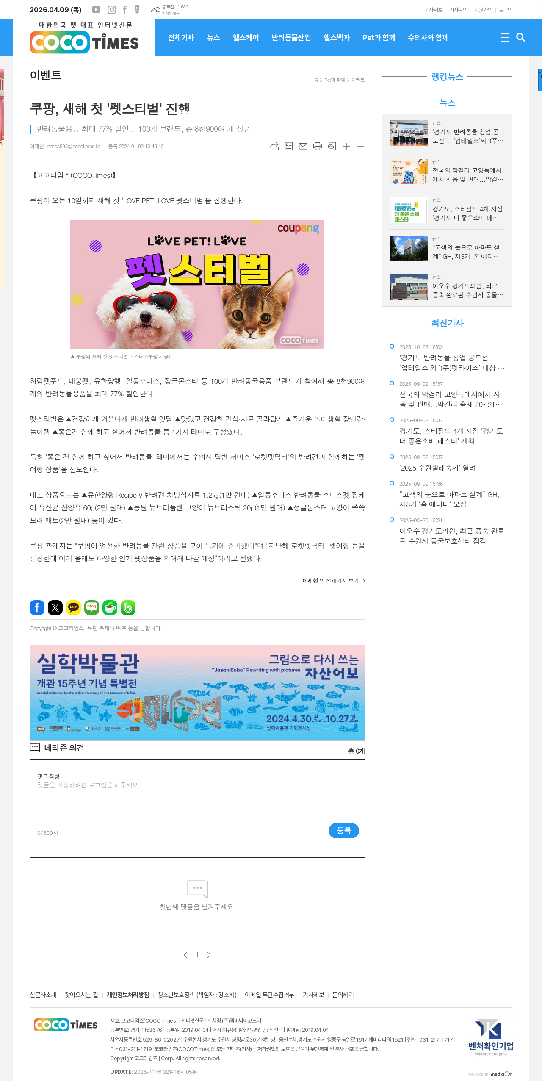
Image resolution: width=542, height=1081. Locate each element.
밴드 (128, 607)
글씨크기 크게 (346, 146)
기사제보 (433, 10)
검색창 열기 (520, 37)
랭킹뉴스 (447, 76)
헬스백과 (337, 44)
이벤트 (358, 80)
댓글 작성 (48, 776)
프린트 (317, 146)
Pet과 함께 (378, 44)
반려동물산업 (291, 44)
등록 (344, 830)
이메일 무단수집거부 (269, 995)
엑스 (55, 607)
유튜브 (96, 9)
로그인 (505, 10)
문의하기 (343, 995)
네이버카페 (109, 607)
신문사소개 (43, 995)
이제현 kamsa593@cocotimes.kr (65, 146)
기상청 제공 (170, 13)
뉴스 (213, 44)
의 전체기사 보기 (330, 581)
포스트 (137, 9)
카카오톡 (73, 607)
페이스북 (124, 9)
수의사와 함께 (428, 44)
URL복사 (274, 146)
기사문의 (458, 10)
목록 (289, 146)
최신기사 (447, 323)
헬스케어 (246, 44)
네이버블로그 (91, 607)
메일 (303, 146)
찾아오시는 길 (81, 995)
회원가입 (483, 10)
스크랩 (332, 146)
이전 (186, 955)
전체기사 (181, 44)
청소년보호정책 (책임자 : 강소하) (197, 995)
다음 (209, 955)
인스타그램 (111, 9)
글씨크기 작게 (361, 146)
